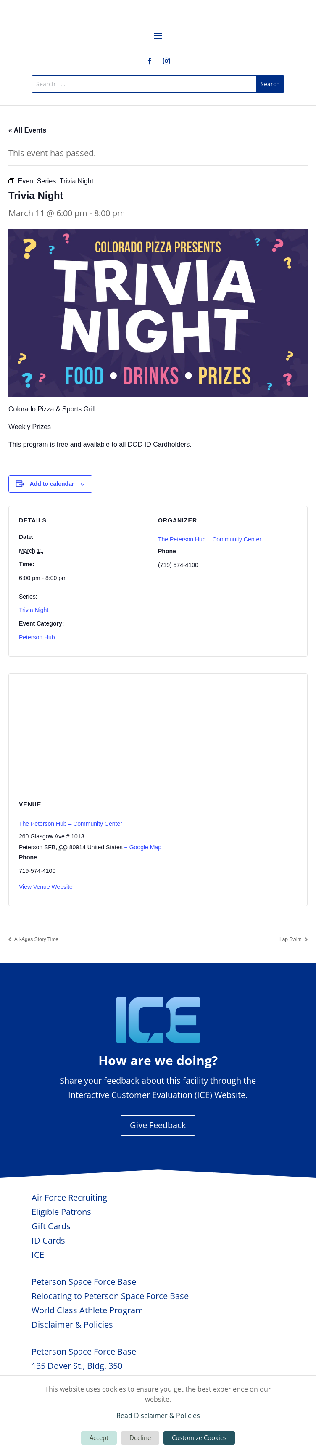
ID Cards (48, 1240)
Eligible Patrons (61, 1211)
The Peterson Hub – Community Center (209, 539)
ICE (38, 1254)
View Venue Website (46, 886)
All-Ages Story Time (35, 939)
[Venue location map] (158, 734)
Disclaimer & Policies (72, 1324)
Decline (140, 1437)
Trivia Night (33, 610)
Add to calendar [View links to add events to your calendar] (52, 483)
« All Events (27, 130)
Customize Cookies (199, 1437)
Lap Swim (291, 939)
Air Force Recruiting (69, 1197)
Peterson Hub (37, 637)
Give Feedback (158, 1125)
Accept (99, 1437)
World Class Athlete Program (87, 1310)
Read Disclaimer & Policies (158, 1415)
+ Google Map (142, 847)
